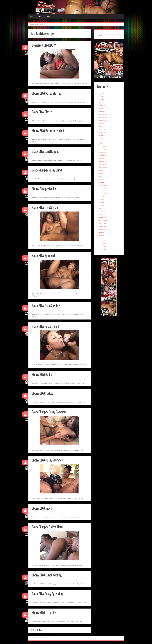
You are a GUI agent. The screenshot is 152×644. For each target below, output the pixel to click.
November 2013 (103, 153)
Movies (40, 17)
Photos (48, 17)
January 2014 (102, 147)
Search (101, 33)
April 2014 (101, 144)
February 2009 (102, 241)
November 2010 (103, 188)
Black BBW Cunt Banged (47, 151)
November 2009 (103, 223)
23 (37, 630)
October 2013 (102, 156)
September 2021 (103, 91)
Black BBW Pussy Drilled (47, 326)
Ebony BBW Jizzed (43, 508)
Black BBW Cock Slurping (47, 306)
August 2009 (102, 232)
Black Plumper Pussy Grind (48, 170)
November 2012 (103, 167)
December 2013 (103, 150)
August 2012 (102, 176)
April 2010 (101, 209)
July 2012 (101, 179)
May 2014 (101, 141)
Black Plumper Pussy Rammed (50, 412)
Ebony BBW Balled (43, 375)
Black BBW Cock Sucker (46, 208)
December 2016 (103, 115)
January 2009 (102, 244)
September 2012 (103, 173)
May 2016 (101, 123)
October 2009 (102, 226)
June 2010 (101, 203)
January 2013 (102, 162)
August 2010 (102, 197)
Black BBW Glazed (43, 112)
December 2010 (103, 185)
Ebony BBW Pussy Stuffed (48, 93)
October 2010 (102, 191)
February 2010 (102, 215)
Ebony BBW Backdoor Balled (49, 131)
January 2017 (102, 112)
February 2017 (102, 109)
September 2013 (103, 159)
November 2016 (103, 117)
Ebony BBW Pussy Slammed (49, 460)
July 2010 (101, 200)
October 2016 (102, 120)
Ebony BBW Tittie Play (45, 612)
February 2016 (102, 132)
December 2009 (103, 220)
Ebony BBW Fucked (44, 393)
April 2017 (101, 103)
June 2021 (101, 100)
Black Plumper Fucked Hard (48, 527)
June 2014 (101, 138)
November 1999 (103, 250)
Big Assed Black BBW (45, 45)
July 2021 (101, 97)
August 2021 (102, 94)
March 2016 (102, 129)
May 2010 (101, 206)
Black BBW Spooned (44, 256)
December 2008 (103, 247)
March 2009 (102, 238)
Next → (41, 630)
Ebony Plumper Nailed (45, 189)
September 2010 (103, 194)
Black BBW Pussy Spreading (49, 594)
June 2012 (101, 182)
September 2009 (103, 229)
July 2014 (101, 135)
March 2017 (102, 106)
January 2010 (102, 217)
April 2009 (101, 235)
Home (32, 17)
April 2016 (101, 126)
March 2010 (102, 212)
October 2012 (102, 170)
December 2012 (103, 165)
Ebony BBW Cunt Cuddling (48, 575)
